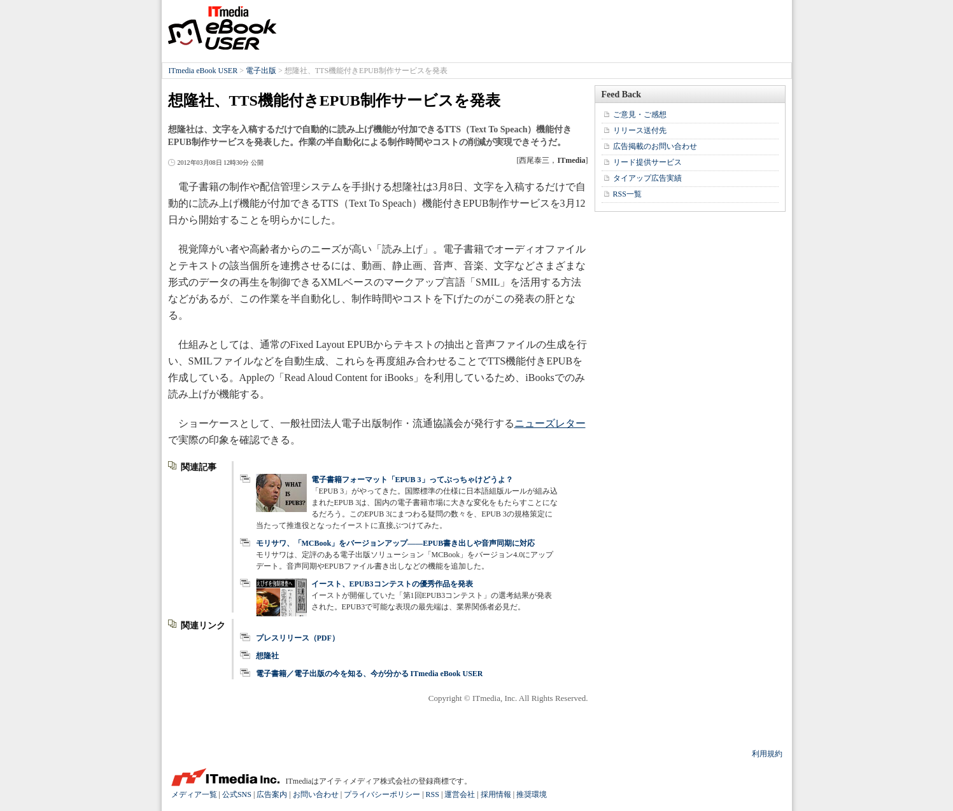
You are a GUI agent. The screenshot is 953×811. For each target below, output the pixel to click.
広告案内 (272, 794)
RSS (432, 794)
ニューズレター (550, 423)
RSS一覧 (627, 194)
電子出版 (261, 70)
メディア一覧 (194, 794)
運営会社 (459, 794)
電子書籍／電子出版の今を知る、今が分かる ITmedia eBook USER (369, 673)
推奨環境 (531, 794)
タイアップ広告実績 (647, 178)
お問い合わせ (316, 794)
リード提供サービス (647, 162)
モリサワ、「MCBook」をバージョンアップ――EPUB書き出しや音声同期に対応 (395, 543)
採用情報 (496, 794)
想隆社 (267, 655)
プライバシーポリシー (382, 794)
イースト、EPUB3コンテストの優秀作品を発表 (392, 583)
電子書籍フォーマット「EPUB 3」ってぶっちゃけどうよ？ (412, 479)
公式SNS (236, 794)
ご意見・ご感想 (640, 114)
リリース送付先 (640, 130)
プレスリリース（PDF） (297, 638)
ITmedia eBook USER (222, 28)
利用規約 (767, 753)
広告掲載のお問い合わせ (655, 146)
